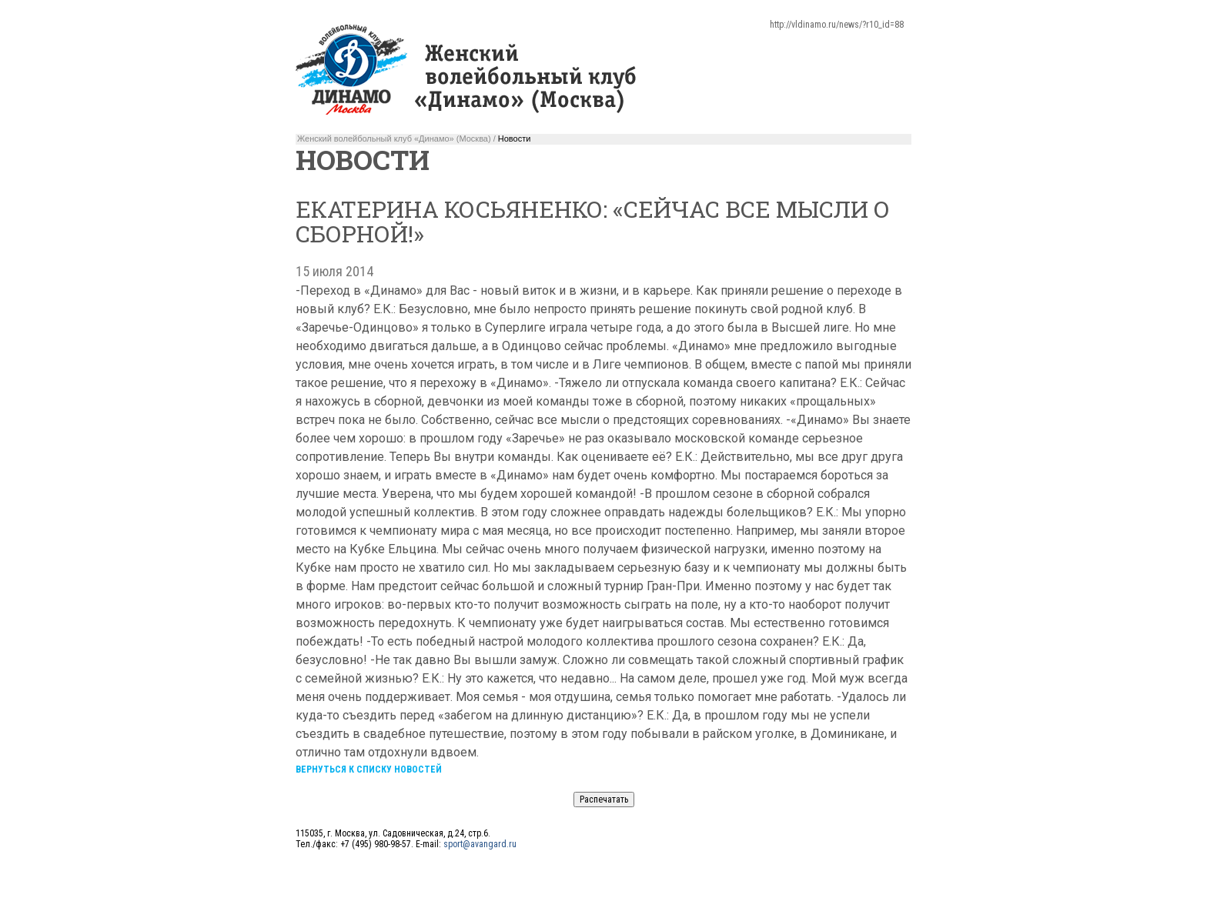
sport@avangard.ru (480, 844)
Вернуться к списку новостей (369, 769)
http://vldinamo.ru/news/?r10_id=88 (837, 24)
